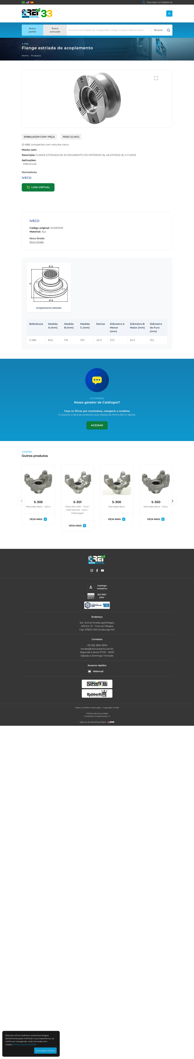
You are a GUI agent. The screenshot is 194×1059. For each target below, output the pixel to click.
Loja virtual (38, 187)
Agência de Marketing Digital (93, 722)
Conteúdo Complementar (97, 716)
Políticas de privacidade (97, 713)
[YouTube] (102, 571)
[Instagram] (91, 571)
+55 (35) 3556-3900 (97, 645)
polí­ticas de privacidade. (24, 1044)
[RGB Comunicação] (111, 722)
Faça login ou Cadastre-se (157, 2)
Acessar (97, 425)
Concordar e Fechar (45, 1050)
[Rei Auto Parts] (37, 13)
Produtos (36, 55)
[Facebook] (97, 571)
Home (25, 55)
